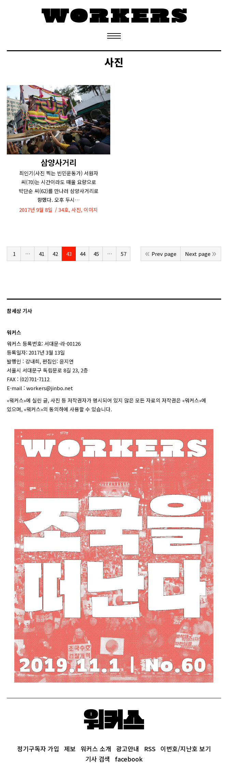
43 (69, 253)
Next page (198, 253)
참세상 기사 (19, 310)
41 (41, 253)
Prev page (164, 253)
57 (123, 253)
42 (55, 253)
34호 (63, 209)
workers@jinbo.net (49, 388)
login (118, 409)
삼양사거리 (58, 162)
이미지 (91, 209)
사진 (76, 209)
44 (82, 253)
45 (96, 253)
